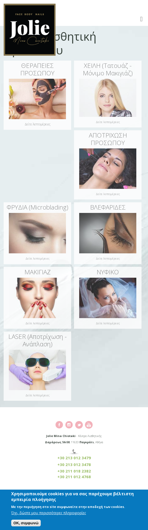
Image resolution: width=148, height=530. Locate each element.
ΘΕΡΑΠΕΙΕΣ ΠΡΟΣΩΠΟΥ (37, 69)
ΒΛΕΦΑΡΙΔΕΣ (108, 207)
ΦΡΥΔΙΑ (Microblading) (37, 207)
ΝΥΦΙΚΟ (108, 272)
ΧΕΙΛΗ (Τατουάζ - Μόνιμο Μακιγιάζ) (108, 69)
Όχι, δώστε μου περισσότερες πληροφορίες (48, 513)
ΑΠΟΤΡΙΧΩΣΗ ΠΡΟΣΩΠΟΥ (108, 139)
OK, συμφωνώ (26, 524)
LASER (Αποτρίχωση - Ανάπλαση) (37, 340)
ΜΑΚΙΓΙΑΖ (37, 272)
